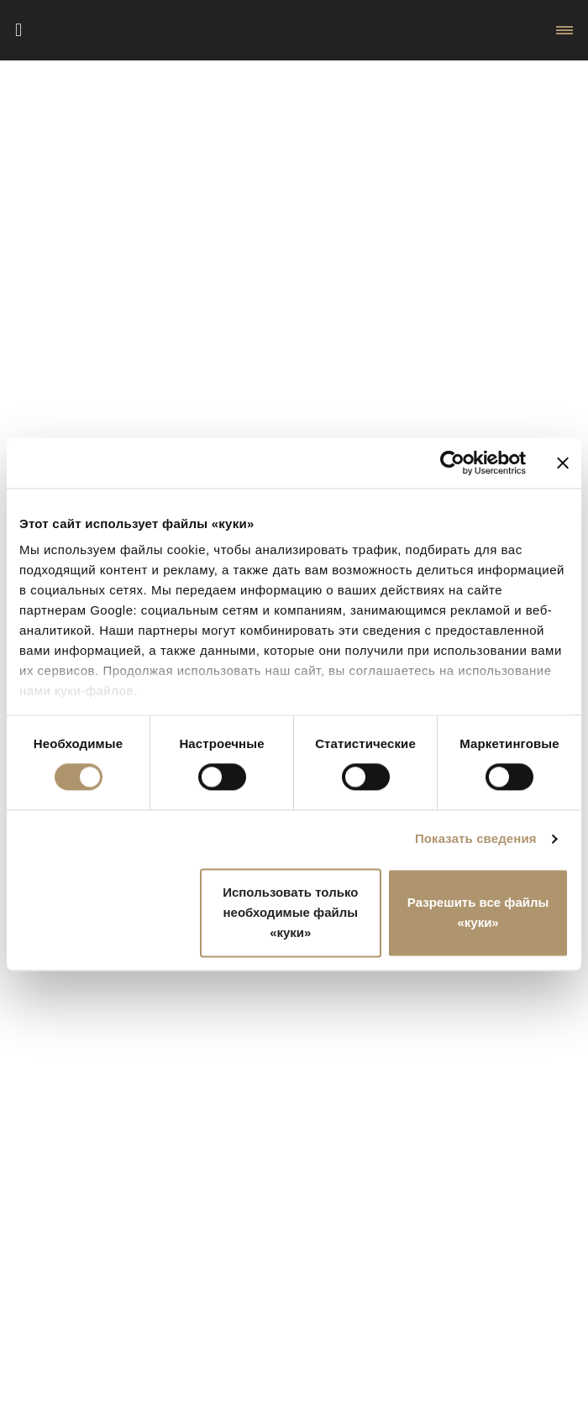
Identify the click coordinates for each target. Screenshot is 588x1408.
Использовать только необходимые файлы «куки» (290, 912)
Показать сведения (476, 839)
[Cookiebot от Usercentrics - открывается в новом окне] (452, 462)
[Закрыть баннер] (563, 462)
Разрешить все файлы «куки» (478, 912)
